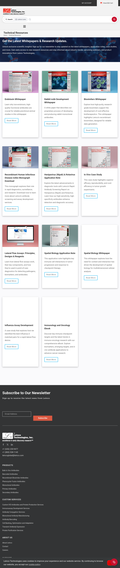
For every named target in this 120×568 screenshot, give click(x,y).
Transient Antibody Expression (13, 527)
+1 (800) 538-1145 (10, 452)
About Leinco (7, 543)
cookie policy (34, 564)
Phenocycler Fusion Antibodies (13, 481)
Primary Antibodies (9, 489)
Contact (5, 546)
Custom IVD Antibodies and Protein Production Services (23, 505)
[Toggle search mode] (16, 19)
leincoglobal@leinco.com (13, 455)
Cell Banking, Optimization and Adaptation (17, 523)
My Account (87, 3)
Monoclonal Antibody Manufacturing (15, 516)
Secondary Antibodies (10, 492)
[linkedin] (12, 445)
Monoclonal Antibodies (10, 485)
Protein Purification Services (12, 530)
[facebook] (3, 445)
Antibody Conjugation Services (13, 512)
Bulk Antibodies (10, 470)
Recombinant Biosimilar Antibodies (15, 478)
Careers (5, 550)
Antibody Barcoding (9, 519)
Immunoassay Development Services (16, 508)
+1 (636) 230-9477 (10, 449)
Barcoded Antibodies (10, 474)
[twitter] (8, 445)
